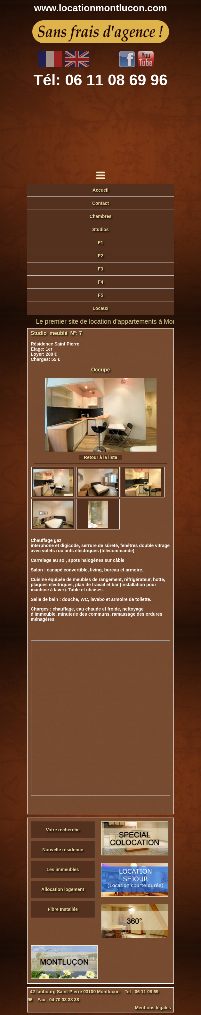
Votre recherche (63, 829)
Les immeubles (62, 869)
